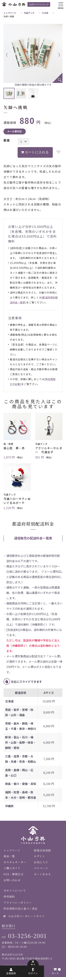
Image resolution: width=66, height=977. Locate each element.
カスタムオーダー (15, 862)
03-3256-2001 (27, 935)
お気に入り (41, 862)
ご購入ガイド (12, 868)
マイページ (41, 868)
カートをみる (42, 874)
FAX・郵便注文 (13, 874)
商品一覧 (9, 856)
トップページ (10, 12)
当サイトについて (15, 890)
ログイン (33, 973)
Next (53, 55)
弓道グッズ (29, 12)
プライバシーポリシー (18, 902)
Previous (12, 55)
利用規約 (9, 896)
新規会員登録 (42, 850)
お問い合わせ (12, 880)
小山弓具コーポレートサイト (26, 916)
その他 (45, 12)
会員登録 (11, 973)
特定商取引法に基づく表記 (21, 908)
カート (55, 973)
